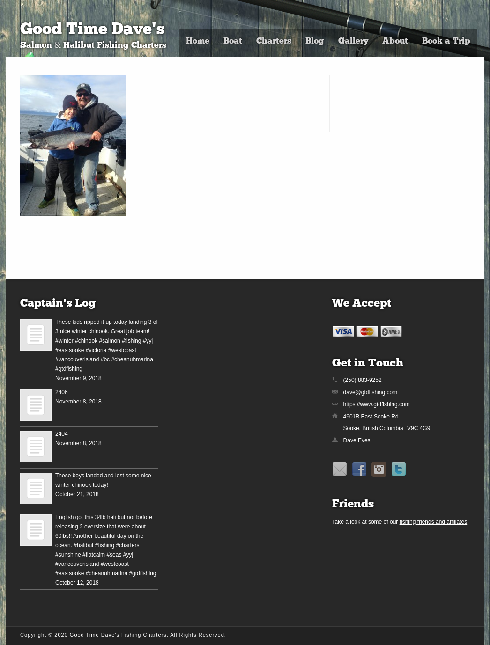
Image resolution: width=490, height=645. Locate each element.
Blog (314, 41)
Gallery (353, 41)
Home (197, 41)
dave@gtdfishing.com (370, 392)
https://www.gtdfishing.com (376, 404)
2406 (61, 392)
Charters (273, 41)
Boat (232, 41)
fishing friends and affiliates (434, 522)
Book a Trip (446, 41)
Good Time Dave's (92, 30)
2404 (61, 434)
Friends (353, 504)
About (395, 41)
